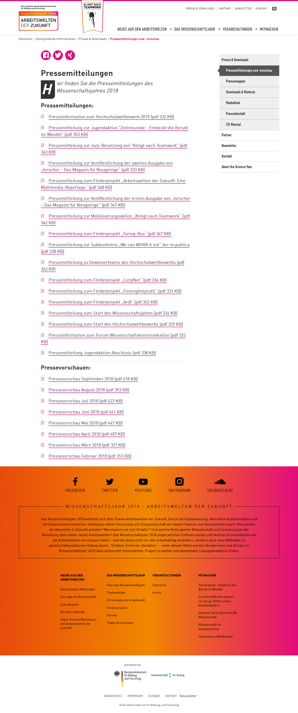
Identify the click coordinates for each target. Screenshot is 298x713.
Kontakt (261, 9)
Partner (224, 9)
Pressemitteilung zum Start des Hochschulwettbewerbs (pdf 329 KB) (116, 325)
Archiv (157, 593)
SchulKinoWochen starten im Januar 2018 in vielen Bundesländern (216, 601)
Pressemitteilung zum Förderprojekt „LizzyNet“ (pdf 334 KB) (108, 280)
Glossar (154, 696)
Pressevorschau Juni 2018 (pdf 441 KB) (86, 412)
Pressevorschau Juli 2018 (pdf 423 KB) (86, 401)
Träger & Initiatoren (120, 623)
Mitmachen (269, 29)
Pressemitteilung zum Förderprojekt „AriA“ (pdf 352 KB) (103, 302)
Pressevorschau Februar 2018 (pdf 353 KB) (90, 456)
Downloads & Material (240, 92)
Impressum (135, 696)
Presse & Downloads (200, 9)
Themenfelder (116, 593)
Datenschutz (113, 696)
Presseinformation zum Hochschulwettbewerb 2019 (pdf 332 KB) (111, 117)
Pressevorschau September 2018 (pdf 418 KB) (93, 379)
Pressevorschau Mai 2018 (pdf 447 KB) (86, 423)
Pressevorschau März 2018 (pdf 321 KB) (87, 445)
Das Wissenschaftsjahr (194, 29)
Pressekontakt (235, 114)
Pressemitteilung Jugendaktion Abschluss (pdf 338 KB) (102, 353)
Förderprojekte (117, 608)
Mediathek (233, 103)
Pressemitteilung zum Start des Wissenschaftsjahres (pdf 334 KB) (113, 313)
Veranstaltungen (237, 29)
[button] (46, 55)
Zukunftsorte (69, 604)
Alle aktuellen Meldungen (77, 589)
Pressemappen (235, 81)
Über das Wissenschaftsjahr (126, 585)
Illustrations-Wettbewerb (215, 636)
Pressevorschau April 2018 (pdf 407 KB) (87, 434)
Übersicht (159, 585)
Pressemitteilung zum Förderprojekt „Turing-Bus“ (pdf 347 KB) (110, 234)
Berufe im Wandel (72, 612)
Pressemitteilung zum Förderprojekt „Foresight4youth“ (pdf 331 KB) (115, 291)
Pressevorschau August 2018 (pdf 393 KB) (89, 390)
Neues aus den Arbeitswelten (142, 29)
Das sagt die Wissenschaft (78, 597)
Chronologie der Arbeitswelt (126, 600)
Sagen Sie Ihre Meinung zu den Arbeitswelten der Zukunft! (78, 624)
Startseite (25, 39)
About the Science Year (237, 167)
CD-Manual (233, 125)
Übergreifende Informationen (55, 39)
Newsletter (243, 9)
